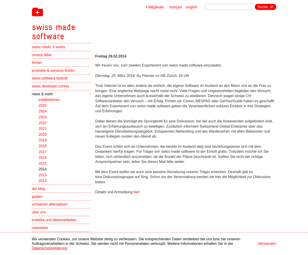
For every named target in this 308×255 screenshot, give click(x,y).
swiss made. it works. (49, 47)
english (191, 7)
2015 (43, 163)
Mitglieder (156, 7)
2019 (43, 140)
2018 (43, 146)
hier (137, 192)
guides (37, 196)
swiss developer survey (50, 86)
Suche (263, 7)
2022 (43, 123)
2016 (43, 158)
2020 (43, 134)
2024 (43, 111)
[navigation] (77, 20)
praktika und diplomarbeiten (54, 220)
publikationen (49, 100)
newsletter (40, 228)
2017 (43, 152)
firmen (37, 62)
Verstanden (267, 243)
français (176, 7)
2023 (43, 117)
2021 (43, 129)
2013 (43, 175)
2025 (43, 105)
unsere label (42, 55)
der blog (38, 189)
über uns (39, 212)
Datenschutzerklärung (49, 248)
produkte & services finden (53, 70)
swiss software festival (50, 78)
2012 (43, 181)
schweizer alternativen (50, 204)
